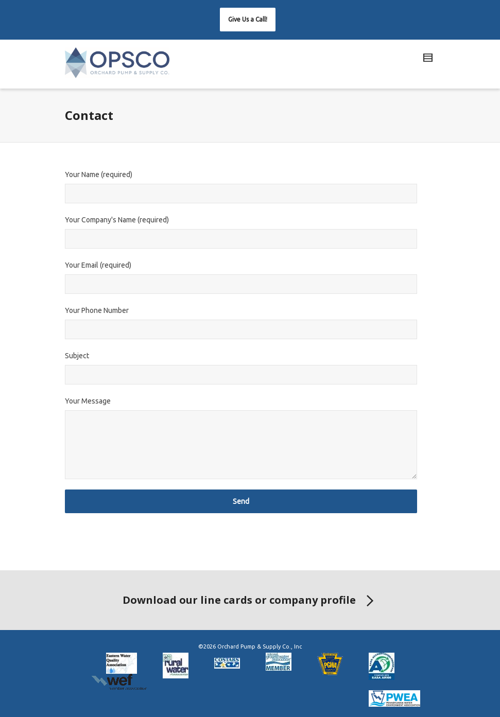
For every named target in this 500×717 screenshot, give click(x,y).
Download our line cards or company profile (250, 601)
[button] (247, 19)
